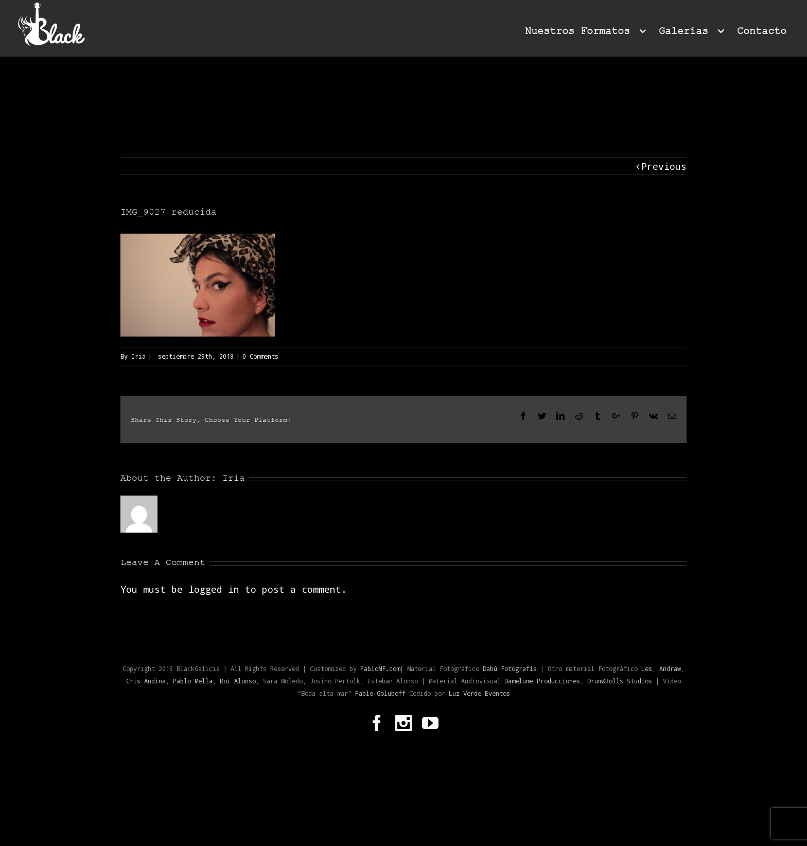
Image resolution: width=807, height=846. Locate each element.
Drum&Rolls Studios (619, 681)
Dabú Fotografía (510, 668)
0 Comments (260, 356)
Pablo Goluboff (382, 693)
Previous (664, 166)
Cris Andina (146, 681)
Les (646, 668)
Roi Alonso (238, 681)
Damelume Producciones (542, 681)
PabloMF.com (380, 668)
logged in (213, 589)
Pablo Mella (193, 681)
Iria (138, 356)
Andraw (670, 668)
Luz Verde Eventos (479, 693)
